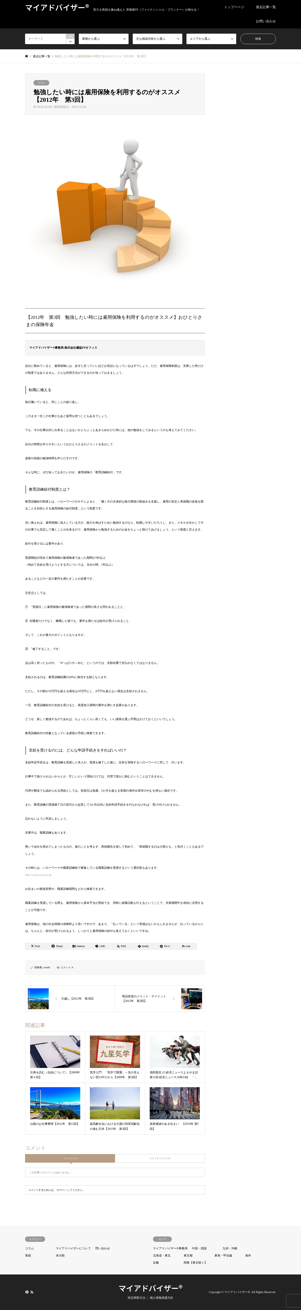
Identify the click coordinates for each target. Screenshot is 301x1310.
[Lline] (100, 946)
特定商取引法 (136, 1297)
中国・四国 (199, 1248)
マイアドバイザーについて (73, 1248)
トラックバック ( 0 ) (160, 1158)
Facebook (26, 1292)
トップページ (234, 7)
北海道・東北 (162, 1255)
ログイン (62, 1190)
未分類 (60, 1255)
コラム (41, 82)
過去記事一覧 (266, 7)
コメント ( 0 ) (70, 1158)
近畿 (156, 1262)
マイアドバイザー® (150, 1287)
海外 (248, 1255)
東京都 (188, 1255)
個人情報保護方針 (161, 1297)
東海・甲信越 (223, 1255)
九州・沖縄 (230, 1248)
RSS (32, 1292)
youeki (46, 967)
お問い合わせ (266, 21)
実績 (28, 1255)
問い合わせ (102, 1248)
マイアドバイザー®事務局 (170, 1248)
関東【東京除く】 (195, 1262)
